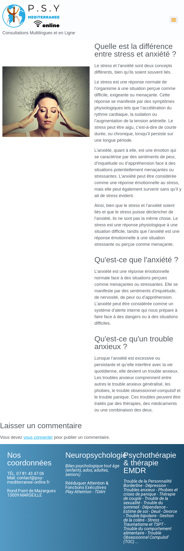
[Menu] (173, 19)
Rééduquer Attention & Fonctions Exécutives (86, 487)
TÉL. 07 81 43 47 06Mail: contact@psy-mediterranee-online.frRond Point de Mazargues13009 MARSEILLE (31, 484)
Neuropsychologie (96, 455)
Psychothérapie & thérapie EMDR (149, 463)
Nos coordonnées (29, 459)
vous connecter (38, 437)
